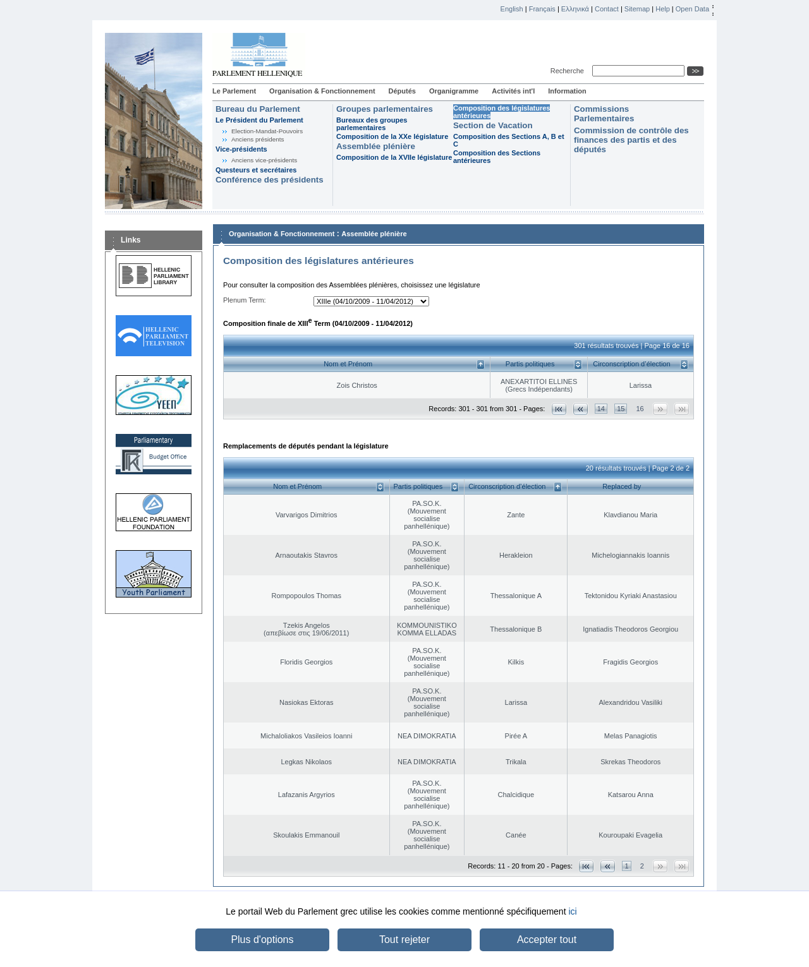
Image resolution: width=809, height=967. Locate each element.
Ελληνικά (575, 9)
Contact (607, 9)
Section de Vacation (493, 125)
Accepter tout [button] (546, 939)
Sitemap (637, 9)
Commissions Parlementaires (604, 113)
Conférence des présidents (270, 179)
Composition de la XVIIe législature (394, 157)
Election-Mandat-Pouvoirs (267, 131)
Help (662, 9)
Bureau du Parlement (258, 109)
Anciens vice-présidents (264, 160)
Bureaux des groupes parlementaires (371, 123)
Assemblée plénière (375, 146)
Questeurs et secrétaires (256, 170)
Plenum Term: (244, 300)
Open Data (692, 9)
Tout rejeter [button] (404, 939)
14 (601, 408)
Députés (402, 91)
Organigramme (453, 91)
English (512, 9)
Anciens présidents (257, 139)
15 (620, 408)
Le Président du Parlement (259, 120)
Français (542, 9)
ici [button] (572, 911)
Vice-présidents (241, 149)
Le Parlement (234, 91)
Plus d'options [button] (262, 939)
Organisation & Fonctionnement (322, 91)
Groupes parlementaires (384, 109)
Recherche (569, 71)
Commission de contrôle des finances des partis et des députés (631, 140)
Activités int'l (513, 91)
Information (567, 91)
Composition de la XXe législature (392, 136)
